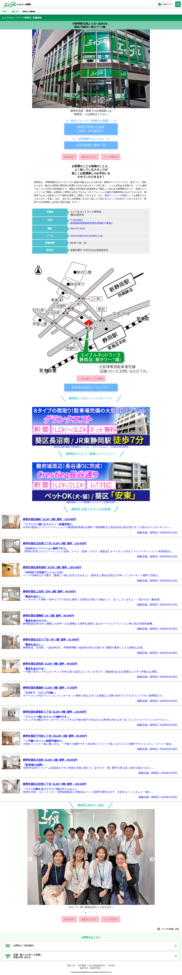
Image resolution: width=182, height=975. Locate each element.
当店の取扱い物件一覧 (91, 145)
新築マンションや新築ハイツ (119, 195)
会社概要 (82, 965)
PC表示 (111, 965)
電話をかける (89, 156)
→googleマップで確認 (91, 378)
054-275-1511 (77, 228)
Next (152, 859)
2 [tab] (91, 912)
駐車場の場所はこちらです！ (91, 387)
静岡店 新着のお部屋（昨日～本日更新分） (91, 128)
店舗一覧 (71, 965)
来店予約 (69, 156)
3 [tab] (96, 912)
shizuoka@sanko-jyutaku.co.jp (86, 235)
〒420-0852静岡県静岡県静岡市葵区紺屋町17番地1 (91, 222)
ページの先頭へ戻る (170, 929)
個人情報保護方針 (97, 965)
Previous (30, 859)
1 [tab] (85, 912)
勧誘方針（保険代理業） (91, 968)
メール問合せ (111, 156)
